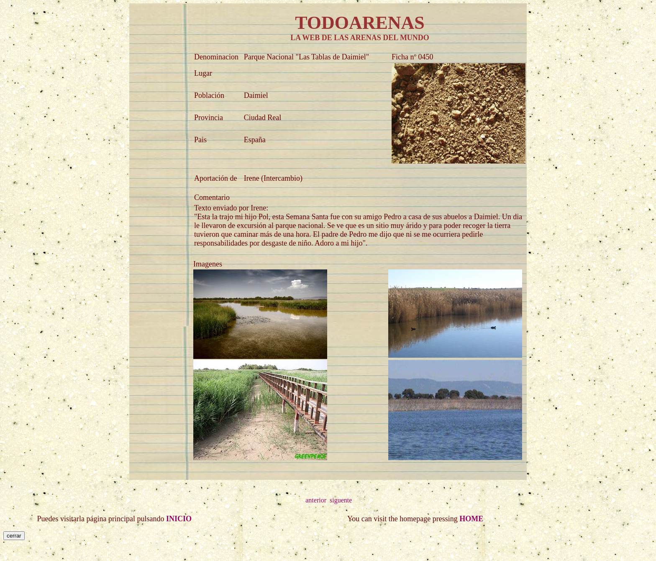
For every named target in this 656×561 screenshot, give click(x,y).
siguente (341, 500)
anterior (315, 500)
